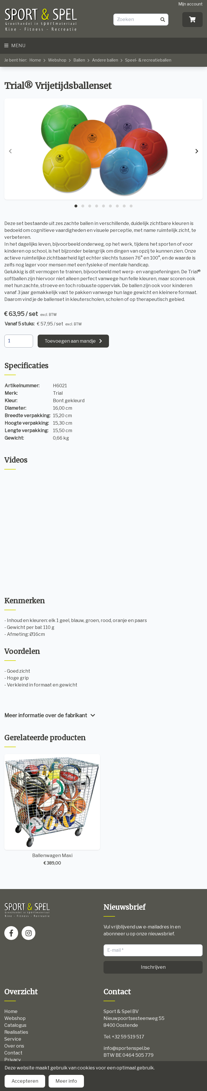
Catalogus (15, 1025)
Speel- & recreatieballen (148, 60)
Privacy (12, 1060)
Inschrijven (153, 967)
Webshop (57, 60)
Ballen (79, 60)
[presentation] (10, 151)
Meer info (66, 1081)
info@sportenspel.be (126, 1048)
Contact (13, 1053)
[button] (75, 206)
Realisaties (16, 1032)
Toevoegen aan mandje (70, 341)
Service (12, 1039)
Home (35, 60)
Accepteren (25, 1081)
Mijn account (190, 3)
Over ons (14, 1046)
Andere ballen (105, 60)
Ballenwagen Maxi (52, 810)
